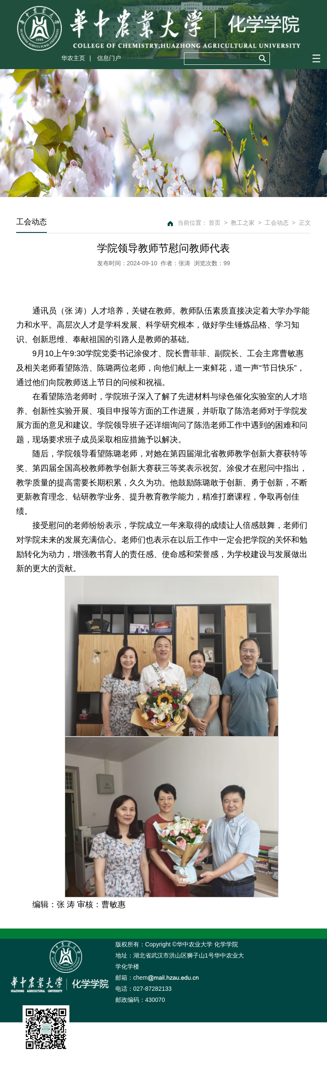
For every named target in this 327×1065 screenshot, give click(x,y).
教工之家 (243, 222)
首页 (215, 222)
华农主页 (73, 58)
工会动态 (277, 222)
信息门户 (109, 58)
